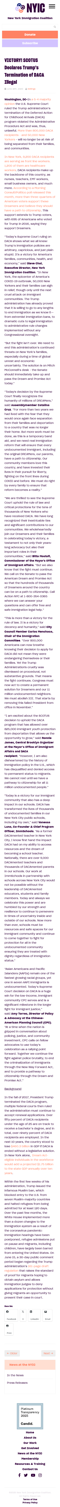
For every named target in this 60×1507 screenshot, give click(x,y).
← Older (12, 1353)
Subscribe (30, 43)
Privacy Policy (30, 1502)
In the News (15, 1375)
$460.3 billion (20, 1146)
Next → (48, 1353)
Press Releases (17, 1382)
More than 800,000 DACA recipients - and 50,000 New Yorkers (28, 135)
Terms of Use (30, 1499)
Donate (30, 34)
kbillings (32, 89)
